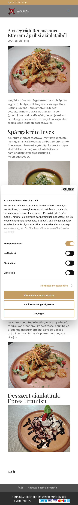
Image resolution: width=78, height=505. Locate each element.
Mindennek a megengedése (39, 295)
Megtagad (39, 313)
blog (26, 40)
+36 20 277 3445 (18, 2)
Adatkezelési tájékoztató (42, 487)
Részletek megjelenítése (54, 285)
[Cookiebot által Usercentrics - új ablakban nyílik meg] (60, 189)
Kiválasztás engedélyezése (39, 304)
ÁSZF (21, 487)
